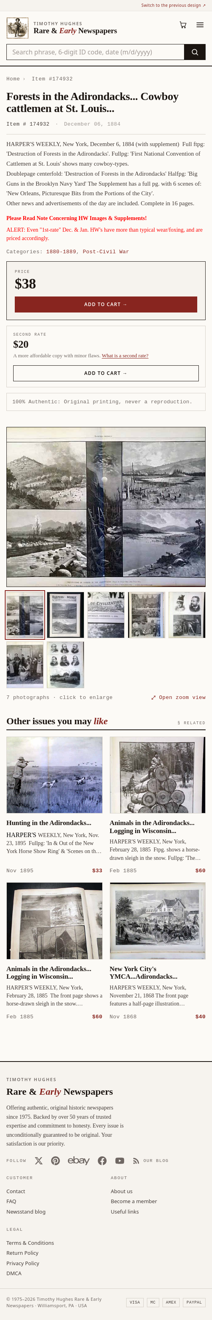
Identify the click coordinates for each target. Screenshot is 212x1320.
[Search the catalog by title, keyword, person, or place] (95, 52)
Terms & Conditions (30, 1242)
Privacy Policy (22, 1262)
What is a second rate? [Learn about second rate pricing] (125, 356)
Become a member (134, 1200)
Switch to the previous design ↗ (173, 5)
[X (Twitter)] (38, 1160)
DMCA (14, 1272)
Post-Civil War (106, 251)
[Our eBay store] (79, 1160)
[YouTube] (120, 1160)
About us (122, 1190)
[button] (106, 507)
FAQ (11, 1200)
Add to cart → (106, 304)
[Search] (194, 52)
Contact (15, 1190)
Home (13, 78)
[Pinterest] (55, 1160)
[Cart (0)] (183, 25)
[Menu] (200, 25)
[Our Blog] (150, 1160)
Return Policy (22, 1252)
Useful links (125, 1211)
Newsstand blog (26, 1211)
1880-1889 (61, 251)
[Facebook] (102, 1160)
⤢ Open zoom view (178, 697)
